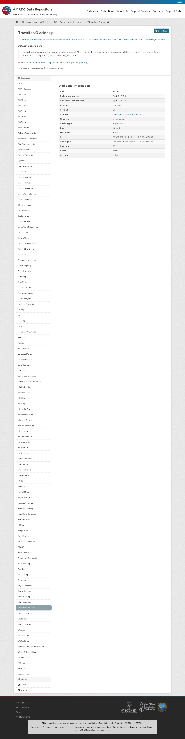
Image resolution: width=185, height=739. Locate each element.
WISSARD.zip (23, 635)
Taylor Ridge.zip (24, 591)
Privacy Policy (22, 707)
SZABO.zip (22, 547)
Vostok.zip (22, 619)
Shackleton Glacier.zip (27, 558)
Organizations (29, 22)
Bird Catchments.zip (26, 144)
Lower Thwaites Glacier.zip (29, 381)
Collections (107, 11)
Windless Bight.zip (25, 657)
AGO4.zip (22, 111)
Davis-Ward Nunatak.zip (28, 227)
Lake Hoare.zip (24, 365)
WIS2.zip (21, 630)
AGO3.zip (22, 105)
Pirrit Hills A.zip (24, 519)
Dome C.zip (23, 232)
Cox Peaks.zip (24, 210)
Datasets (92, 11)
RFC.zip (21, 525)
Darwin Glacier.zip (25, 221)
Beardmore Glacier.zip (27, 138)
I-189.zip (21, 315)
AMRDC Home (23, 716)
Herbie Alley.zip (24, 298)
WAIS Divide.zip (24, 624)
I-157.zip (21, 310)
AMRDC (44, 22)
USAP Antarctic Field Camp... (68, 22)
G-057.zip (22, 276)
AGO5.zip (22, 116)
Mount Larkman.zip (26, 425)
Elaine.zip (22, 254)
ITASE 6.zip (22, 326)
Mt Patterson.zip (25, 436)
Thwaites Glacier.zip (98, 22)
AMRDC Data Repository (33, 9)
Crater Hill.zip (23, 216)
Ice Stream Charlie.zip (27, 332)
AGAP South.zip (24, 89)
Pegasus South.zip (25, 503)
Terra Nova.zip (24, 597)
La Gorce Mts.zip (25, 354)
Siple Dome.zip (24, 563)
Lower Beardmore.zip (27, 376)
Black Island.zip (24, 149)
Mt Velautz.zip (24, 442)
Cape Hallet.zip (24, 183)
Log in (179, 2)
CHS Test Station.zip (26, 166)
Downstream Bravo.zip (27, 243)
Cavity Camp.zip (25, 199)
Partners (158, 11)
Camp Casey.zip (24, 177)
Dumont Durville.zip (26, 249)
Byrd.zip (21, 161)
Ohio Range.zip (24, 464)
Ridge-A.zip (23, 530)
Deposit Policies (140, 11)
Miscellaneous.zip (25, 414)
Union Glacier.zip (25, 613)
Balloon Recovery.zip (27, 133)
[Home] (17, 22)
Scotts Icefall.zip (25, 552)
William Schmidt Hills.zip (28, 652)
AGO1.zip (22, 94)
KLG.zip (21, 343)
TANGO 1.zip (23, 574)
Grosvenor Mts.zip (25, 293)
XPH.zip (21, 668)
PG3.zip (21, 486)
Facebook (23, 690)
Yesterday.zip (23, 674)
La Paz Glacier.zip (25, 359)
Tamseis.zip (23, 580)
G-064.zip (22, 282)
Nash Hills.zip (23, 453)
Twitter (22, 685)
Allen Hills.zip (23, 127)
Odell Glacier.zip (25, 459)
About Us (122, 11)
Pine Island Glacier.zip (27, 514)
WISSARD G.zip (24, 641)
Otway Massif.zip (25, 475)
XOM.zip (21, 663)
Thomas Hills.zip (24, 602)
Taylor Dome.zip (25, 585)
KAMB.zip (22, 337)
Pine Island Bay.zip (25, 508)
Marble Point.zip (25, 387)
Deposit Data (174, 11)
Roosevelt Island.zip (26, 541)
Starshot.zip (23, 569)
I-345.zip (21, 321)
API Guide (21, 702)
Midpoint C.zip (24, 392)
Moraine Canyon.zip (26, 420)
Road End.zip (23, 536)
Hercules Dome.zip (26, 304)
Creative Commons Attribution (127, 114)
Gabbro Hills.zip (24, 287)
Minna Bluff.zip (24, 409)
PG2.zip (21, 481)
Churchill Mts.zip (25, 205)
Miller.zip (21, 403)
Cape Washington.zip (27, 194)
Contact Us (21, 712)
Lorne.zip (22, 370)
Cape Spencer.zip (25, 188)
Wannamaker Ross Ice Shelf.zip (31, 646)
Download (161, 31)
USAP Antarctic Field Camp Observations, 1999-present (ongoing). (57, 62)
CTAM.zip (22, 172)
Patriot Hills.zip (24, 492)
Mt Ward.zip (23, 447)
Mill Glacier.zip (24, 398)
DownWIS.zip (23, 238)
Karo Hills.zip (23, 348)
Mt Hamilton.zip (24, 431)
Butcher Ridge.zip (25, 155)
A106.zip (21, 83)
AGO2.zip (22, 100)
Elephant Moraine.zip (27, 260)
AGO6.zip (22, 122)
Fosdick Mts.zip (24, 271)
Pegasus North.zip (25, 497)
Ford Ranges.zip (24, 265)
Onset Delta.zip (24, 470)
